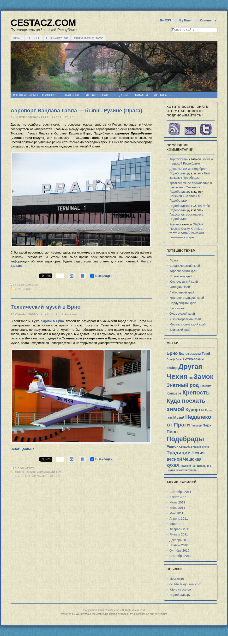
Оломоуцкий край (182, 313)
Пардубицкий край (182, 303)
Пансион (196, 425)
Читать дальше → (24, 449)
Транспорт (50, 95)
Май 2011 (176, 513)
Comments (208, 20)
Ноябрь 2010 (178, 545)
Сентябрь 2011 (180, 492)
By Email (185, 20)
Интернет (205, 385)
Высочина (176, 308)
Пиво (172, 431)
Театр (205, 446)
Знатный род (183, 385)
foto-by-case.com (181, 589)
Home (17, 38)
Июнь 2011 (177, 507)
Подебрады (185, 439)
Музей (54, 475)
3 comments (25, 468)
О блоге (34, 38)
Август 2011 (178, 497)
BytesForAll (128, 613)
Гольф (171, 359)
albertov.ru (176, 578)
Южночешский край (183, 281)
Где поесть (162, 95)
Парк (207, 425)
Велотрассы (190, 353)
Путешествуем (24, 95)
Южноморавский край (45, 472)
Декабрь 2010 (179, 540)
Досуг (124, 95)
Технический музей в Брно (46, 307)
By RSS (165, 20)
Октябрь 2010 (179, 550)
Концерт (174, 393)
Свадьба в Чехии (190, 446)
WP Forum (160, 613)
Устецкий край (179, 287)
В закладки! (104, 276)
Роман (174, 224)
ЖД (191, 377)
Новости (141, 95)
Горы (179, 359)
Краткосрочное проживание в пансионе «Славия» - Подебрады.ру (190, 187)
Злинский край (180, 329)
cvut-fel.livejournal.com (185, 584)
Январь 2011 (178, 534)
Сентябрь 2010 (180, 556)
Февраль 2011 (179, 529)
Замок (203, 376)
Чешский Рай (188, 465)
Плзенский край (180, 276)
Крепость (196, 392)
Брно (18, 475)
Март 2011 (177, 524)
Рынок (172, 446)
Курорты (195, 409)
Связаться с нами (88, 38)
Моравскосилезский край (187, 324)
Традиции (179, 452)
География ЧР (57, 38)
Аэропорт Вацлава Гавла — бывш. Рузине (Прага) (76, 111)
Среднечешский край (184, 265)
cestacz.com (43, 23)
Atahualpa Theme (106, 613)
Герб (206, 353)
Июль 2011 (177, 502)
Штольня (203, 465)
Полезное (72, 95)
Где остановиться (100, 95)
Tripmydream (178, 159)
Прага (173, 260)
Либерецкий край (181, 292)
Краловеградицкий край (186, 297)
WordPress (82, 613)
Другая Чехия (36, 475)
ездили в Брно (52, 321)
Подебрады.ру (179, 595)
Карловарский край (183, 271)
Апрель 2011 (178, 518)
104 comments (26, 285)
